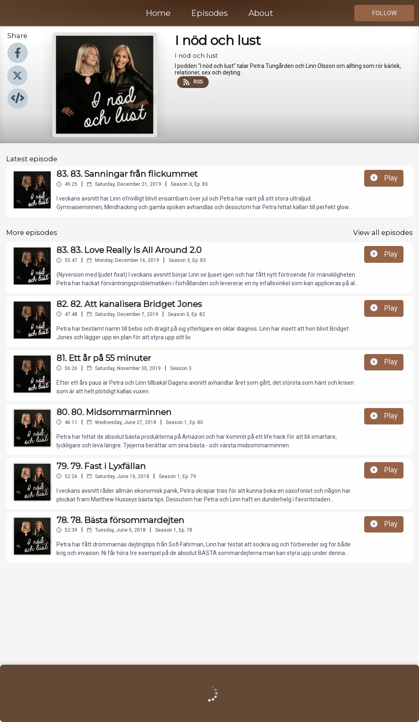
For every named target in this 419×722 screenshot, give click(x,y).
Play (383, 178)
